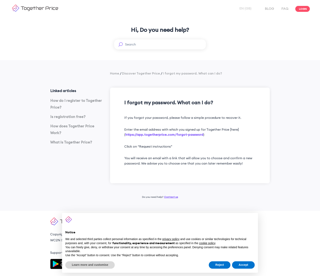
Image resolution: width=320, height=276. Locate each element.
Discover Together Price (141, 73)
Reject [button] (219, 264)
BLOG (269, 9)
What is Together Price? (71, 142)
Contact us (171, 196)
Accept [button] (243, 264)
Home (114, 73)
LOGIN (302, 8)
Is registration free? (68, 116)
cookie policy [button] (207, 243)
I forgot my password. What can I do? (192, 73)
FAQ (284, 9)
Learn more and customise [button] (90, 264)
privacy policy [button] (170, 239)
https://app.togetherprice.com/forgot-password (164, 134)
